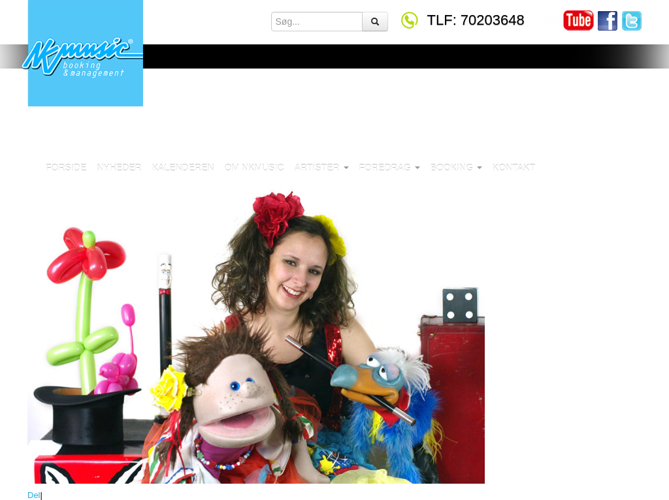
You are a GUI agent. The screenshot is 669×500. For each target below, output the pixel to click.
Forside (66, 168)
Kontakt (514, 168)
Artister (322, 168)
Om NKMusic (254, 168)
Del (34, 495)
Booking (456, 168)
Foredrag (389, 168)
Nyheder (119, 168)
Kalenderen (183, 168)
